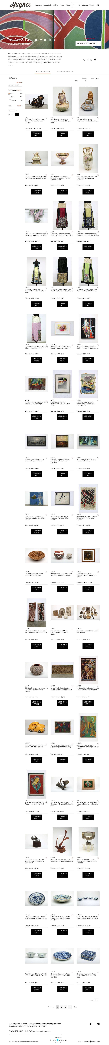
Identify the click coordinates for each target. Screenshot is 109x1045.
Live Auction (15, 36)
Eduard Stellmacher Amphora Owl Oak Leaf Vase (87, 120)
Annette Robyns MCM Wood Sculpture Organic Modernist (62, 860)
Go (17, 114)
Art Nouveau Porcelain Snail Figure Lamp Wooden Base (35, 177)
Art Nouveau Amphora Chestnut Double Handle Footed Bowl (60, 178)
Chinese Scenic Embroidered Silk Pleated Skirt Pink (36, 347)
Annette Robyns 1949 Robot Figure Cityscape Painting (62, 746)
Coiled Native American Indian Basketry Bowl (34, 574)
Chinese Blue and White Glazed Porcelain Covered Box (86, 975)
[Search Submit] (79, 5)
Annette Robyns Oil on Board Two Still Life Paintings (36, 403)
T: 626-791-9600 (16, 1031)
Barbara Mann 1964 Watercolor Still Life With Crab (60, 403)
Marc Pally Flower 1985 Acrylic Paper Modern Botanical (36, 803)
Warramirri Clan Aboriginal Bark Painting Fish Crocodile (36, 631)
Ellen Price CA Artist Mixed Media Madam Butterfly (61, 347)
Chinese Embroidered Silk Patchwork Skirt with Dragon (62, 290)
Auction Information (64, 72)
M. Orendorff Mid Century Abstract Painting (86, 460)
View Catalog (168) (86, 43)
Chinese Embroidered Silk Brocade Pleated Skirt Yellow (88, 234)
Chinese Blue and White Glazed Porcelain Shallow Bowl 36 (60, 918)
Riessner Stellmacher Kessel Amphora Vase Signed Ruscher (88, 178)
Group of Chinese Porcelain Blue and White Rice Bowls (87, 917)
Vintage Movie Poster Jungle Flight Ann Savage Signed (88, 688)
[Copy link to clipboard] (84, 60)
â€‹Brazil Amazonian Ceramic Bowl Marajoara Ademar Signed (36, 689)
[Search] (74, 5)
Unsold (15, 100)
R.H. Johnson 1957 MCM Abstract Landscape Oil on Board (35, 518)
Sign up (85, 5)
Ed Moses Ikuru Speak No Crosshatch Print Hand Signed (87, 518)
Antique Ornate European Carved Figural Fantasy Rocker (35, 121)
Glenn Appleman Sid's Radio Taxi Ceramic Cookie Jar (36, 746)
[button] (38, 5)
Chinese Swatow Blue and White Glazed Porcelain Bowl (36, 917)
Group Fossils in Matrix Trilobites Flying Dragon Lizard (60, 632)
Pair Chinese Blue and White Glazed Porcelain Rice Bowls (36, 974)
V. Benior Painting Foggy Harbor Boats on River (34, 460)
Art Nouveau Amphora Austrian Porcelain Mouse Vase (60, 121)
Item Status (12, 90)
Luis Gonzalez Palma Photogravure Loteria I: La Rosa (86, 575)
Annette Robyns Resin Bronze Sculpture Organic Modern (87, 861)
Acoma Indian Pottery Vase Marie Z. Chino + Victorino (61, 574)
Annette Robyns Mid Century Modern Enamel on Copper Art (88, 804)
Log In (92, 5)
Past (15, 94)
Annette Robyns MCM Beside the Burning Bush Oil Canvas (88, 747)
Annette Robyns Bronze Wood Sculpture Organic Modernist (34, 861)
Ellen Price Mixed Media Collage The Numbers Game (88, 347)
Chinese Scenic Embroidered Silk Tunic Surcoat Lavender (36, 234)
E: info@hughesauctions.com (38, 1031)
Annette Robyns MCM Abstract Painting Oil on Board (60, 518)
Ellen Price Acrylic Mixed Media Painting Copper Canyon (60, 461)
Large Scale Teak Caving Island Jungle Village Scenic (61, 688)
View (92, 78)
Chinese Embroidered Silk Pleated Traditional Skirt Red (62, 234)
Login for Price (36, 134)
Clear (19, 90)
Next (76, 1007)
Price (10, 106)
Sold (15, 97)
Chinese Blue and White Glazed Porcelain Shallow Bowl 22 (60, 975)
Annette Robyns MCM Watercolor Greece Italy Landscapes (86, 403)
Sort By (84, 78)
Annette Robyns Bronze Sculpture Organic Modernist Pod (62, 804)
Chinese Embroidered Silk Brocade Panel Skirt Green (87, 290)
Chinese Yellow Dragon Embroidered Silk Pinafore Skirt (35, 291)
